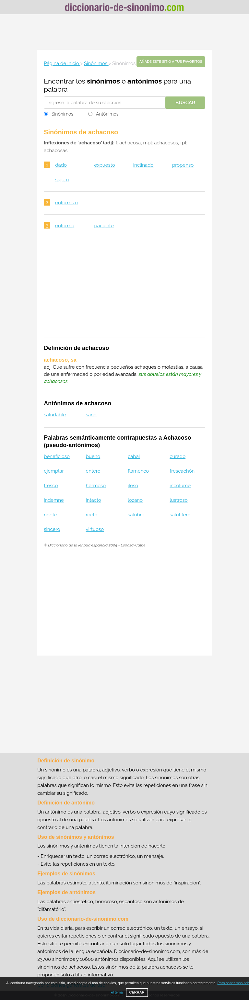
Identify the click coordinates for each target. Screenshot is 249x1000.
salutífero (180, 515)
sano (91, 415)
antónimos (144, 81)
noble (50, 515)
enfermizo (66, 203)
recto (92, 515)
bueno (93, 456)
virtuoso (95, 529)
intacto (93, 500)
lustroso (178, 500)
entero (93, 471)
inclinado (143, 165)
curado (177, 456)
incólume (180, 486)
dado (61, 165)
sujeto (62, 180)
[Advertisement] (124, 32)
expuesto (104, 165)
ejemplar (54, 471)
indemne (54, 500)
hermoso (96, 486)
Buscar (185, 103)
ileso (133, 486)
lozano (135, 500)
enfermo (64, 226)
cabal (134, 456)
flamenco (138, 471)
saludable (55, 415)
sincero (52, 529)
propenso (183, 165)
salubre (136, 515)
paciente (103, 226)
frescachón (182, 471)
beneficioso (57, 456)
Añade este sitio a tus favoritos (170, 62)
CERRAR (137, 992)
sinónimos (103, 81)
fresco (51, 486)
